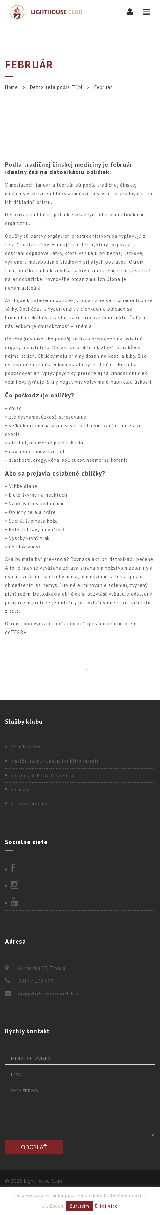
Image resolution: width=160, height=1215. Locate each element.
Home (11, 87)
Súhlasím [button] (79, 1206)
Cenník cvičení (26, 747)
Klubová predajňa (30, 803)
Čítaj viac (106, 1206)
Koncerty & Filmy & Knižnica (42, 775)
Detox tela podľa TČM (56, 87)
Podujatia (21, 789)
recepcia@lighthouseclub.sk (49, 994)
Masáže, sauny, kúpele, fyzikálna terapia (55, 761)
